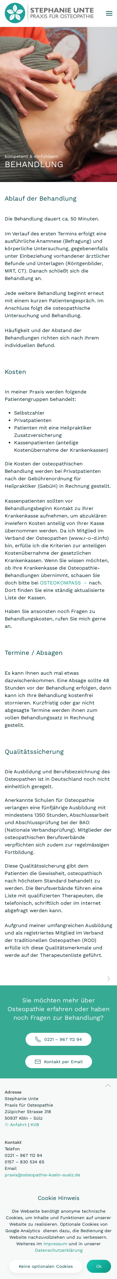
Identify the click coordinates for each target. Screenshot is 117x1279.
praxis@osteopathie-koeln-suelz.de (42, 1174)
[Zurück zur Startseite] (49, 13)
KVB (35, 1124)
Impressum (55, 1243)
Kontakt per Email (59, 1062)
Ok (99, 1266)
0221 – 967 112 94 (58, 1039)
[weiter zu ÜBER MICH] (108, 978)
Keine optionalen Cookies (46, 1266)
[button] (109, 13)
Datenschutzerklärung (58, 1250)
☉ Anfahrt (16, 1124)
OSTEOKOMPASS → (63, 583)
